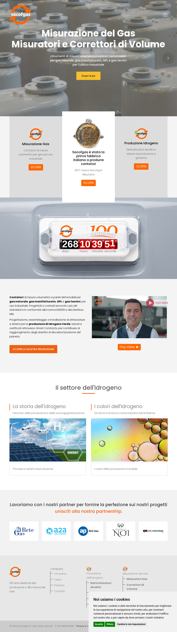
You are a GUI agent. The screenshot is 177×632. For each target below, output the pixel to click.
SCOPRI (36, 167)
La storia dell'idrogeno (39, 406)
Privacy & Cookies (86, 626)
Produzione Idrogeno (141, 143)
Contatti (59, 591)
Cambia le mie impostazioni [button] (131, 624)
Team (58, 580)
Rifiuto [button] (110, 624)
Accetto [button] (99, 624)
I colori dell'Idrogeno (118, 406)
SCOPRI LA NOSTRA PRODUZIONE (33, 349)
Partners (59, 585)
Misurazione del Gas (135, 573)
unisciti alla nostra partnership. (88, 511)
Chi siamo (60, 574)
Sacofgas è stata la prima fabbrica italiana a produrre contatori (88, 158)
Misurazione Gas (35, 144)
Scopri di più (88, 75)
